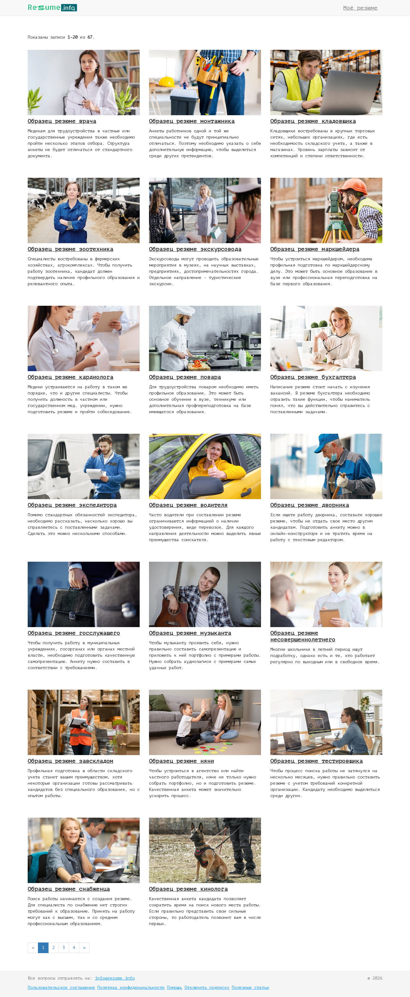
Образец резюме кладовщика (313, 121)
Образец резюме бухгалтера (313, 377)
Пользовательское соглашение (61, 987)
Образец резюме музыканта (190, 633)
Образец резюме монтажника (192, 121)
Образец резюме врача (62, 121)
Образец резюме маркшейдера (314, 249)
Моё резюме (360, 8)
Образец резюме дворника (309, 505)
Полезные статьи (250, 987)
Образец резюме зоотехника (70, 249)
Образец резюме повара (185, 377)
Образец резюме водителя (188, 505)
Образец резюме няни (181, 761)
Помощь (174, 987)
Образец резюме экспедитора (72, 505)
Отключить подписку (206, 987)
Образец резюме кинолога (188, 889)
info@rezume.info (115, 978)
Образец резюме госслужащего (74, 633)
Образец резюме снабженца (69, 889)
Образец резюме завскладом (70, 761)
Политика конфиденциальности (131, 987)
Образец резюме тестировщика (316, 761)
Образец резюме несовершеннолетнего (302, 636)
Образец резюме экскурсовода (195, 249)
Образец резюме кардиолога (70, 377)
